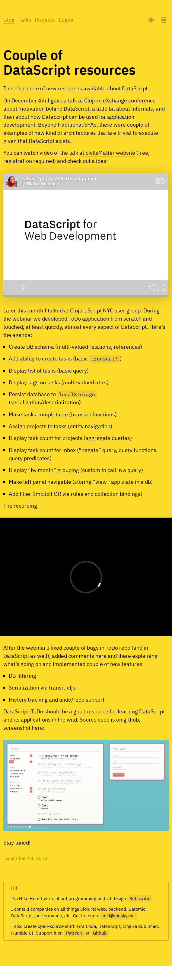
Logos (66, 19)
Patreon (74, 933)
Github (100, 933)
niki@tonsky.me (119, 916)
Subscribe (139, 898)
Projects (45, 19)
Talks (24, 19)
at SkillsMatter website (107, 152)
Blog (8, 19)
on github (127, 719)
